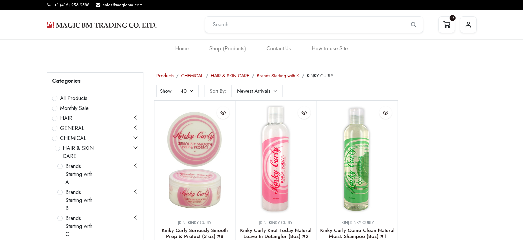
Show (165, 91)
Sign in (468, 24)
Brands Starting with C (78, 226)
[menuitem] (182, 48)
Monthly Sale (74, 108)
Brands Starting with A (78, 174)
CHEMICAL (73, 138)
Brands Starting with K (278, 75)
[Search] (413, 25)
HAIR (66, 118)
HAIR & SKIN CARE (78, 152)
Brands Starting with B (78, 200)
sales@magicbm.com (122, 5)
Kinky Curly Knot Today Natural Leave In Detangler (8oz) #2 (276, 233)
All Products (73, 98)
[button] (257, 91)
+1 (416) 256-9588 (71, 5)
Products (164, 75)
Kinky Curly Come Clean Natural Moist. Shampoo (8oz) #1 (357, 233)
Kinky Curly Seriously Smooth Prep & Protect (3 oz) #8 (195, 233)
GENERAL (72, 128)
